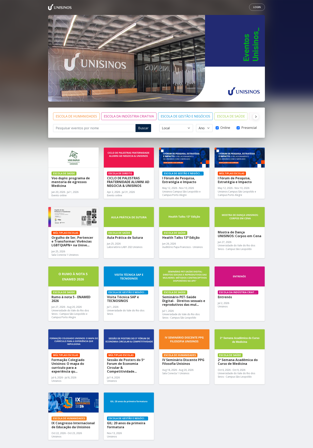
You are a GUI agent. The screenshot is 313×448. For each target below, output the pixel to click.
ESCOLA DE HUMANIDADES (76, 116)
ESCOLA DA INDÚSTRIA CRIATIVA (129, 116)
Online (225, 127)
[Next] (255, 116)
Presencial (249, 127)
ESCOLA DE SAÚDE (231, 116)
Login (257, 7)
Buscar (143, 128)
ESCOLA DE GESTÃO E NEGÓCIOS (185, 116)
